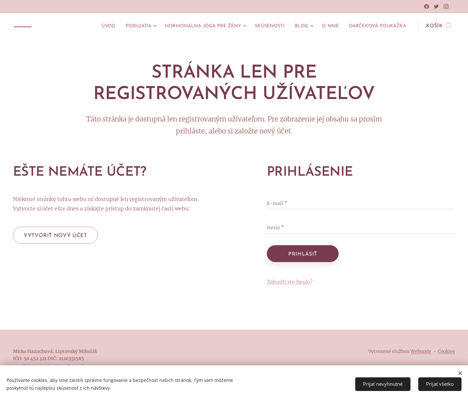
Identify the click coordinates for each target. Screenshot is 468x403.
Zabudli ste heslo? (290, 282)
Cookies (446, 351)
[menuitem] (80, 26)
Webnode (420, 351)
